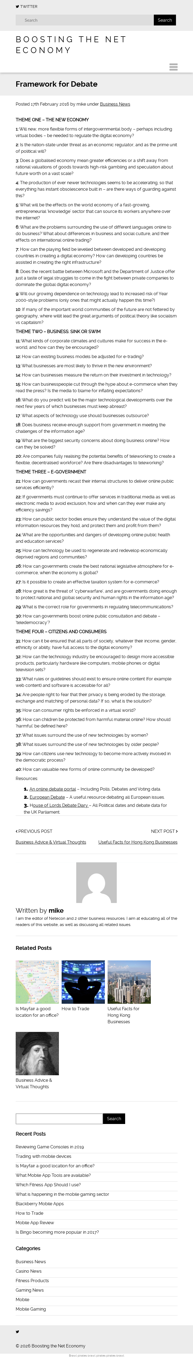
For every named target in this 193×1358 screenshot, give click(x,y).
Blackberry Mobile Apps (40, 1203)
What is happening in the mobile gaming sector (62, 1194)
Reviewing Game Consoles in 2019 (50, 1146)
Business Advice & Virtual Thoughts (51, 842)
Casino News (29, 1271)
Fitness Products (32, 1280)
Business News (115, 104)
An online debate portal (52, 789)
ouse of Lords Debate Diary (61, 805)
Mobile (22, 1299)
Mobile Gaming (31, 1309)
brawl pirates (96, 1355)
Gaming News (30, 1290)
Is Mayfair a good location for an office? (37, 1009)
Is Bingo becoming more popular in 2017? (57, 1232)
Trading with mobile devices (43, 1156)
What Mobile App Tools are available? (53, 1175)
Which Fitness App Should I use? (48, 1184)
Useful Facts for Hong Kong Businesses (138, 842)
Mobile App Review (35, 1222)
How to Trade (29, 1213)
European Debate (47, 797)
